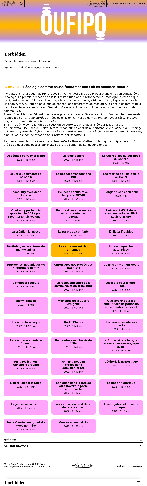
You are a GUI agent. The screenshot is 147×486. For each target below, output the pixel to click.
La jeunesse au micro (26, 405)
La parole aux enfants (73, 233)
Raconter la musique (26, 323)
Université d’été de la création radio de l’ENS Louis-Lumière (121, 215)
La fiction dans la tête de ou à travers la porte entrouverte (73, 387)
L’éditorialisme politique (121, 363)
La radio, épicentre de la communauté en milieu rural (73, 286)
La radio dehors (73, 157)
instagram (136, 466)
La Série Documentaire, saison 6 (26, 177)
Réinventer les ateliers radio (121, 325)
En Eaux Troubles (121, 233)
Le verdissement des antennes (73, 250)
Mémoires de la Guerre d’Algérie (73, 304)
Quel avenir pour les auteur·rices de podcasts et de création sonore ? (121, 305)
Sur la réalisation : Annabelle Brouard (26, 365)
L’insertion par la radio (26, 384)
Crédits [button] (10, 440)
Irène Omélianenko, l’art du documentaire (26, 426)
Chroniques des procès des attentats (73, 268)
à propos (139, 3)
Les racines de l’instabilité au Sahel (121, 177)
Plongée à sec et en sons (121, 193)
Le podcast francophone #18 (73, 177)
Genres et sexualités (73, 424)
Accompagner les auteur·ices (121, 250)
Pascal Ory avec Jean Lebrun (26, 195)
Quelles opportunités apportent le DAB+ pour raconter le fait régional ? (26, 215)
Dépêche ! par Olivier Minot (26, 157)
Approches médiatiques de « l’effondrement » (26, 268)
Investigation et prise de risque (121, 407)
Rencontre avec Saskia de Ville (73, 344)
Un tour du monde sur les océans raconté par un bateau (73, 215)
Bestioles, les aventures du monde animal (26, 250)
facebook (120, 466)
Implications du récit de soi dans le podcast (73, 407)
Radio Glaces (73, 323)
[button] (21, 3)
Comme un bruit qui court (121, 266)
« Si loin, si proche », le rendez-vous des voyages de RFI (121, 345)
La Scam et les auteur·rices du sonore (121, 159)
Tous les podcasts (119, 3)
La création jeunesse (26, 233)
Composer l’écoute (26, 284)
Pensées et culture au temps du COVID (73, 195)
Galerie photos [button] (16, 446)
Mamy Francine (26, 302)
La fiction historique (121, 384)
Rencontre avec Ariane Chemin (26, 344)
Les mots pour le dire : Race (121, 286)
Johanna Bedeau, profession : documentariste (73, 366)
